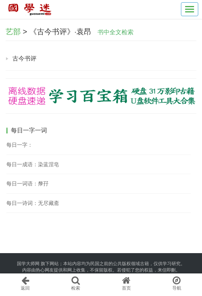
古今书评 (24, 58)
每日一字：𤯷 (19, 145)
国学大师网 (28, 263)
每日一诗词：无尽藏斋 (32, 203)
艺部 (13, 31)
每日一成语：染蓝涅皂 (32, 164)
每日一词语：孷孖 (27, 184)
